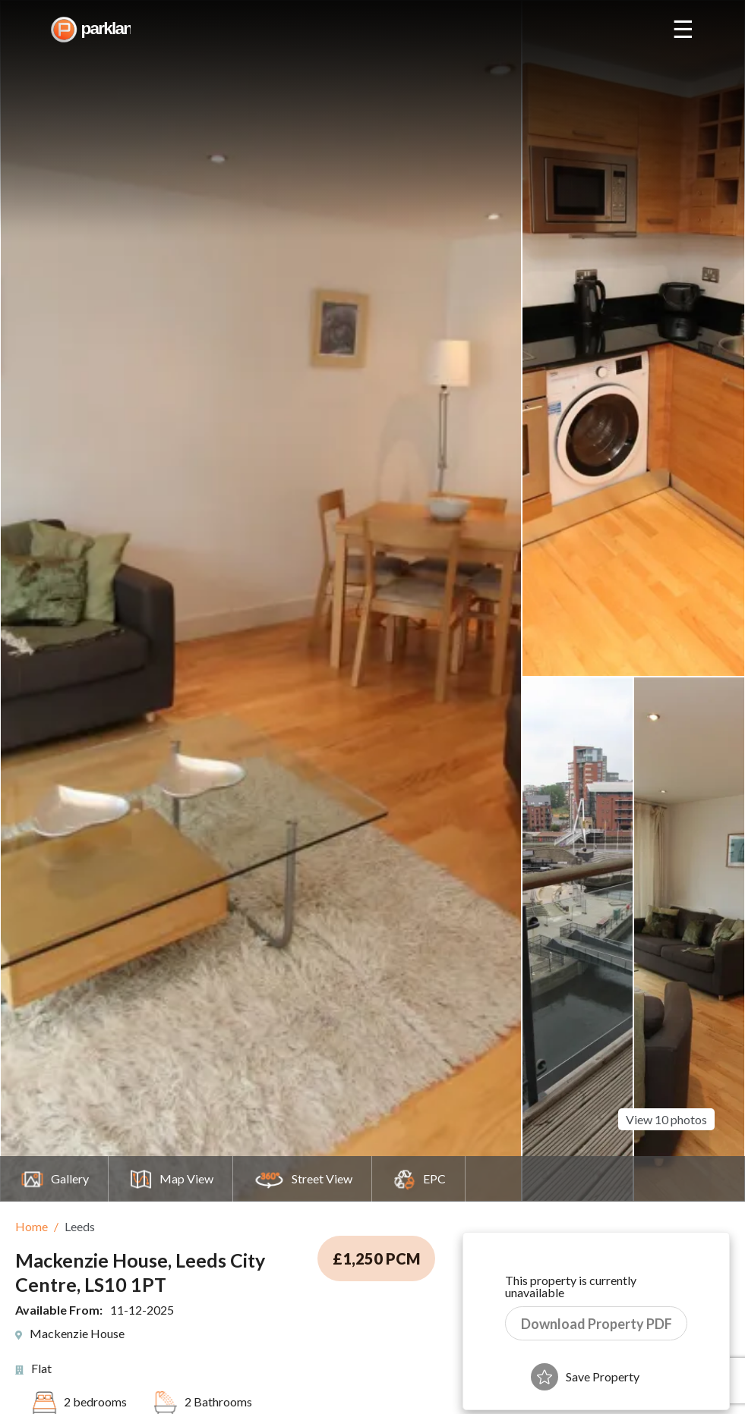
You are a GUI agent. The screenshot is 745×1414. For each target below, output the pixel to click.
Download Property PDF (596, 1323)
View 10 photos (666, 1115)
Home (31, 1226)
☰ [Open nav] (683, 29)
